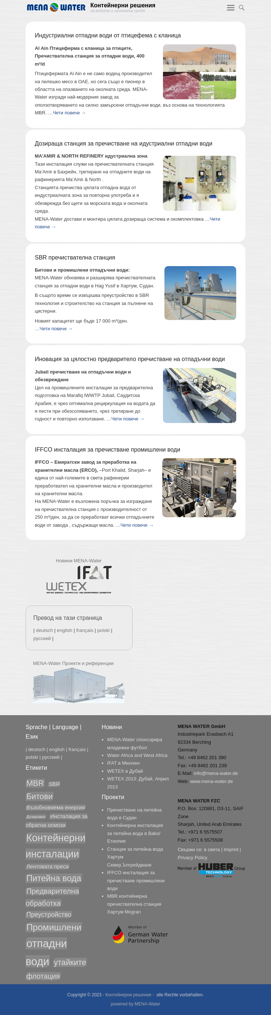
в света (212, 849)
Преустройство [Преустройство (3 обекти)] (48, 914)
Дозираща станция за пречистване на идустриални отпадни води (123, 143)
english (64, 630)
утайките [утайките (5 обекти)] (70, 962)
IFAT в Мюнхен (123, 763)
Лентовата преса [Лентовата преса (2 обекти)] (47, 866)
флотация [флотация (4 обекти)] (43, 976)
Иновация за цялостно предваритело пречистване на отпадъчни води (130, 359)
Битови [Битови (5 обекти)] (39, 796)
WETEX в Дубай (125, 771)
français (84, 630)
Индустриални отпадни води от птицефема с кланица (108, 35)
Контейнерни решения (123, 5)
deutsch (44, 630)
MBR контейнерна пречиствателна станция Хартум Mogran (134, 904)
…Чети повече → (67, 112)
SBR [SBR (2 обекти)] (54, 784)
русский (42, 638)
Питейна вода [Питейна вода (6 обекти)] (53, 878)
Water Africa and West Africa (137, 755)
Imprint (231, 849)
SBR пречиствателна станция (75, 257)
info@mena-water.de (216, 773)
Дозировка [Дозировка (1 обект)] (35, 816)
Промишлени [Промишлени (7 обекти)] (53, 927)
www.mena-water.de (211, 781)
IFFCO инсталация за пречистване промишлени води (107, 449)
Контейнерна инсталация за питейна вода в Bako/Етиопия (135, 833)
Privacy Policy (192, 857)
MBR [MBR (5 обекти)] (35, 783)
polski (103, 630)
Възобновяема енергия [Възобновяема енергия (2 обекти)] (55, 807)
